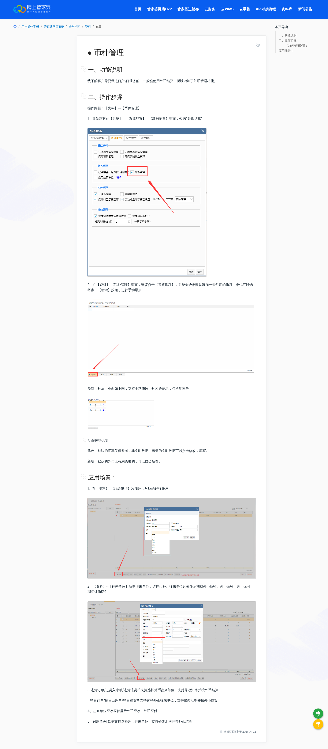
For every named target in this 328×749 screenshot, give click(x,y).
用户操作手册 (30, 26)
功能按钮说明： (297, 45)
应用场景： (286, 51)
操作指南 (74, 26)
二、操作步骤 (288, 40)
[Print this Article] (257, 45)
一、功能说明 (288, 35)
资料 (88, 26)
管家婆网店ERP (54, 26)
